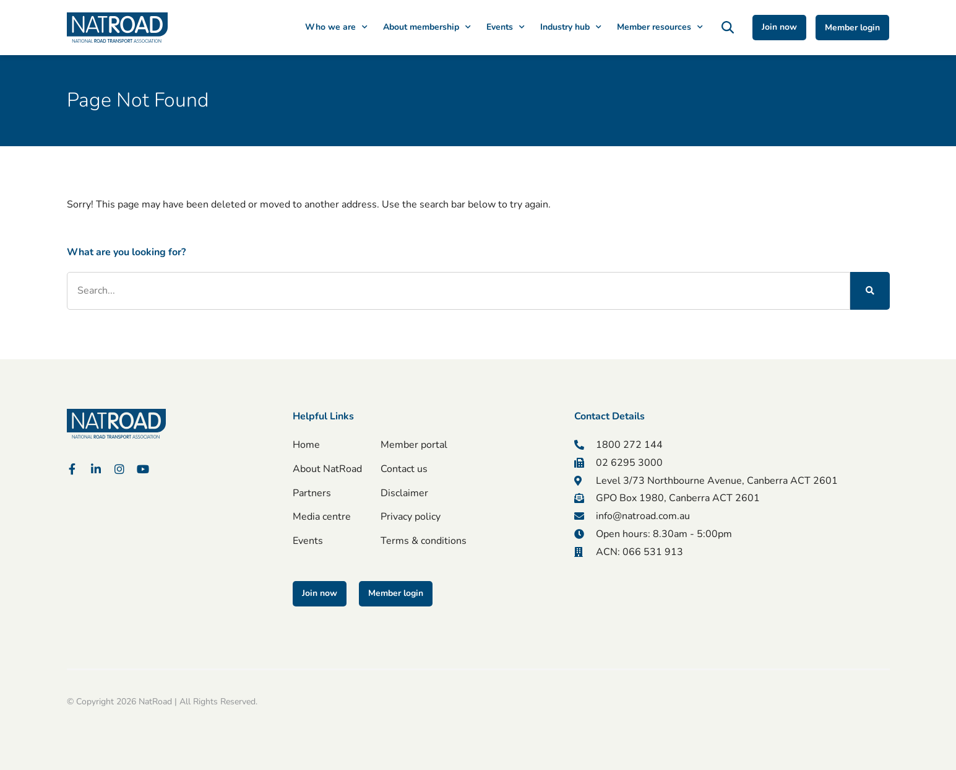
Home (306, 445)
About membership (427, 27)
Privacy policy (411, 517)
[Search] (869, 291)
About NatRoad (327, 469)
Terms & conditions (424, 541)
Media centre (322, 517)
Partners (312, 493)
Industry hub (570, 27)
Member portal (414, 445)
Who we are (336, 27)
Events (505, 27)
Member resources (660, 27)
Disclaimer (404, 493)
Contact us (404, 469)
